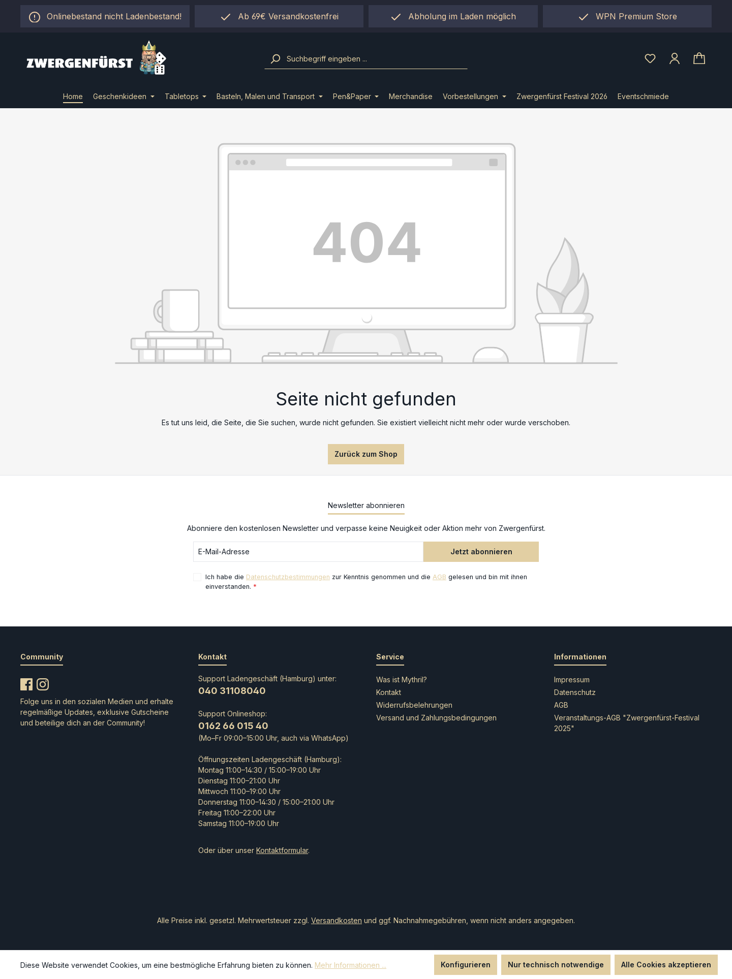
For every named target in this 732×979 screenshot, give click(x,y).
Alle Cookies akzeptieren (666, 964)
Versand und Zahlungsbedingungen (436, 717)
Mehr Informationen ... (350, 965)
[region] (453, 16)
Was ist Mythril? (401, 679)
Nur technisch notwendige (556, 964)
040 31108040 (232, 690)
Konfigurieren (466, 964)
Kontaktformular (282, 850)
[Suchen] (275, 59)
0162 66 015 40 (233, 725)
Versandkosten (336, 920)
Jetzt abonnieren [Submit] (481, 551)
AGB (439, 577)
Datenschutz (575, 692)
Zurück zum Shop (366, 454)
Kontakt (388, 692)
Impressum (572, 679)
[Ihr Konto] (674, 58)
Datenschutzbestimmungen (288, 577)
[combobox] (376, 59)
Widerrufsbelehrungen (414, 705)
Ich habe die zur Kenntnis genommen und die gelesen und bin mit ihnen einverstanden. (366, 581)
